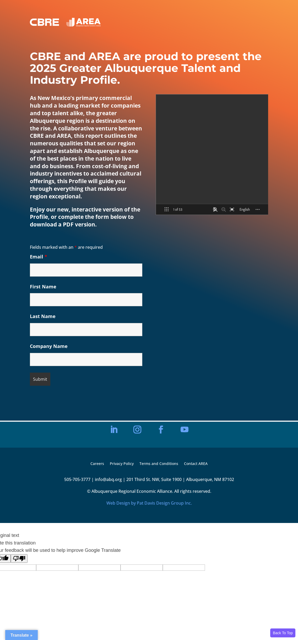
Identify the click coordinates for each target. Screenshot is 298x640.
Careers (97, 464)
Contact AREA (196, 464)
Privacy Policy (122, 464)
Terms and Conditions (158, 464)
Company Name (49, 346)
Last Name (43, 316)
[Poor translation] (19, 558)
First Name (43, 286)
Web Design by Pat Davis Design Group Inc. (149, 503)
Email (38, 256)
